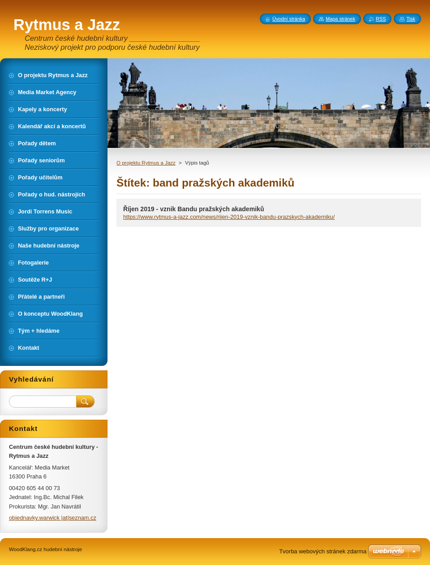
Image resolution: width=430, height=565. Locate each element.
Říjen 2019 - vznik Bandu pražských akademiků (193, 209)
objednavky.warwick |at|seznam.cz (52, 517)
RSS (381, 19)
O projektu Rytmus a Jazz (146, 162)
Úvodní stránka (288, 19)
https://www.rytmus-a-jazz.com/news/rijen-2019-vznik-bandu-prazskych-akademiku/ (229, 216)
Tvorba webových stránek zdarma (322, 551)
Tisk (410, 19)
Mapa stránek (340, 19)
